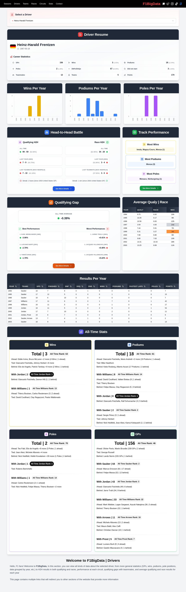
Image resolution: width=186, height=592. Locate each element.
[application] (34, 107)
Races (34, 4)
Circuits (43, 4)
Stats (51, 4)
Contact (59, 4)
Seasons (7, 4)
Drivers (17, 4)
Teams (25, 4)
